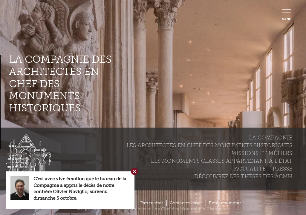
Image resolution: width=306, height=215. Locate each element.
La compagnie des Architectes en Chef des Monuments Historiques (60, 83)
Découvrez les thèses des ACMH (243, 176)
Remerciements (225, 202)
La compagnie (270, 137)
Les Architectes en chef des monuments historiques (209, 145)
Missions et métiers (261, 153)
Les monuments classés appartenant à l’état (221, 161)
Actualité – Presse (263, 168)
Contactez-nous (186, 202)
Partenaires (151, 202)
